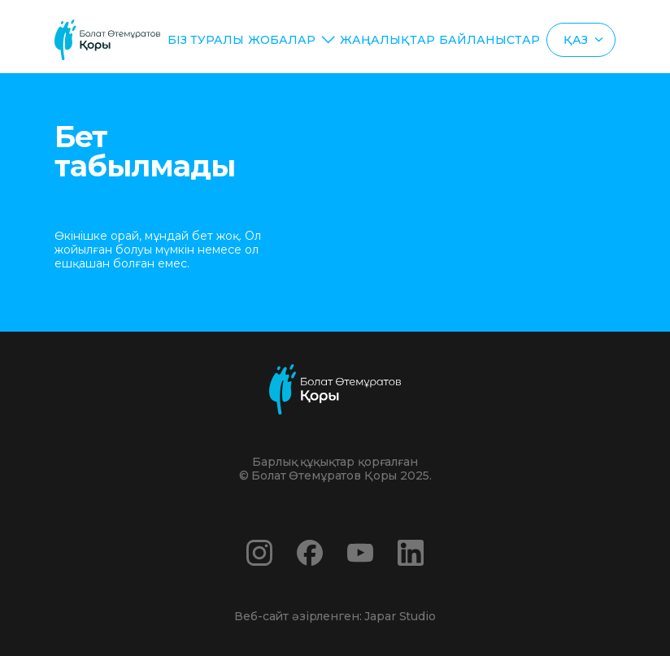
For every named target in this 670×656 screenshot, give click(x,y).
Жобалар (281, 40)
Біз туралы (206, 40)
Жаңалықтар (387, 40)
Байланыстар (489, 40)
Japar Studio (399, 616)
